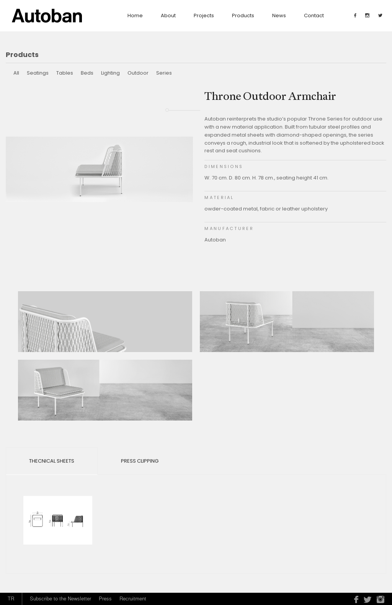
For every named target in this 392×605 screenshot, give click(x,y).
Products (243, 15)
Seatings (38, 73)
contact (314, 15)
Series (164, 73)
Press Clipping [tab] (139, 461)
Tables (64, 73)
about (168, 15)
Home (135, 15)
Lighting (110, 73)
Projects (204, 15)
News (279, 15)
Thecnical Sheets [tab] (51, 461)
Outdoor (138, 73)
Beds (87, 73)
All (16, 73)
